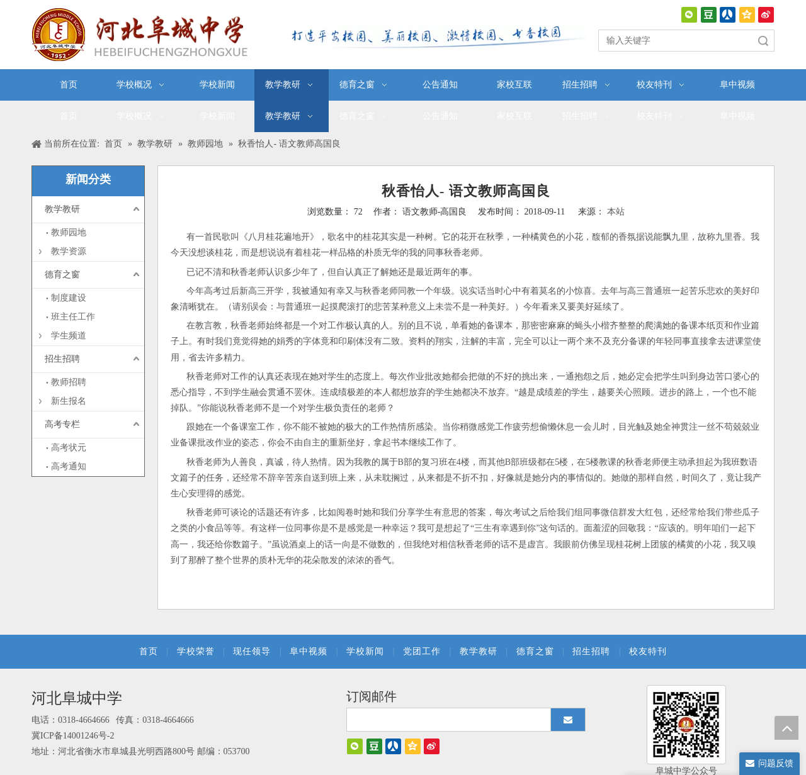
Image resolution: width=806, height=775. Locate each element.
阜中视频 (308, 651)
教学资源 (68, 251)
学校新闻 (365, 651)
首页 (148, 651)
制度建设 (68, 298)
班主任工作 (73, 316)
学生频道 (68, 335)
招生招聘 (62, 359)
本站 (616, 211)
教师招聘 (68, 382)
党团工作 (422, 651)
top (786, 728)
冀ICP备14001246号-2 (72, 735)
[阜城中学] (686, 724)
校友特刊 (648, 651)
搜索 (763, 40)
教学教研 (62, 209)
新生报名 (68, 401)
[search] (454, 719)
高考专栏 (62, 424)
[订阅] (568, 720)
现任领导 (252, 651)
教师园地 (68, 232)
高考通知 (68, 466)
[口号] (434, 36)
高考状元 (68, 447)
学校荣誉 (196, 651)
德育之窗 (62, 274)
